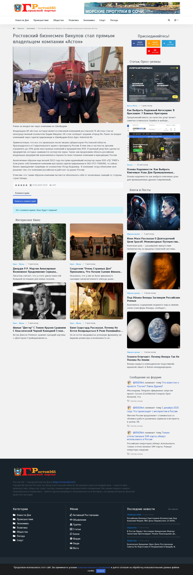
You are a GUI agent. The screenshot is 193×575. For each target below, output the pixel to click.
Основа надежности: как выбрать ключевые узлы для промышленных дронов (150, 171)
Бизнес (130, 165)
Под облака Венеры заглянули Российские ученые (153, 299)
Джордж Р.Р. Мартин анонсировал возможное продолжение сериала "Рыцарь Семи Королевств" (34, 270)
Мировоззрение (133, 234)
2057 (138, 43)
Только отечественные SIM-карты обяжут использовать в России (148, 436)
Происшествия (134, 515)
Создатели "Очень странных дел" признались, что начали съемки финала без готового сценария (95, 270)
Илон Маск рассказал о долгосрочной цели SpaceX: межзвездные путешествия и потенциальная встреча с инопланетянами (153, 240)
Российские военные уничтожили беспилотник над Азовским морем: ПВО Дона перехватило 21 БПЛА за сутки (152, 519)
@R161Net (138, 382)
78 (168, 43)
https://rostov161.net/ (64, 482)
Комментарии (22, 193)
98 (153, 51)
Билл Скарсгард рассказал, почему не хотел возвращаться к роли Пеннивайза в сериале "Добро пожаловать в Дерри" (96, 329)
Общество (132, 528)
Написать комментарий (25, 201)
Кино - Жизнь (18, 264)
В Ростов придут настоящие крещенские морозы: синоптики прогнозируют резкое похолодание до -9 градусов (151, 532)
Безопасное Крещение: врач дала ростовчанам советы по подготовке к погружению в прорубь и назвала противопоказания (151, 545)
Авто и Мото (132, 106)
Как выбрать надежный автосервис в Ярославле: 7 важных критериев (151, 112)
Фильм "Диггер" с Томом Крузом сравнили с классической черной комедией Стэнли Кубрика (39, 329)
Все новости (173, 509)
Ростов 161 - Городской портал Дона (32, 566)
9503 (153, 43)
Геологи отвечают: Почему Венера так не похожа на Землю (153, 358)
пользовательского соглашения (94, 570)
